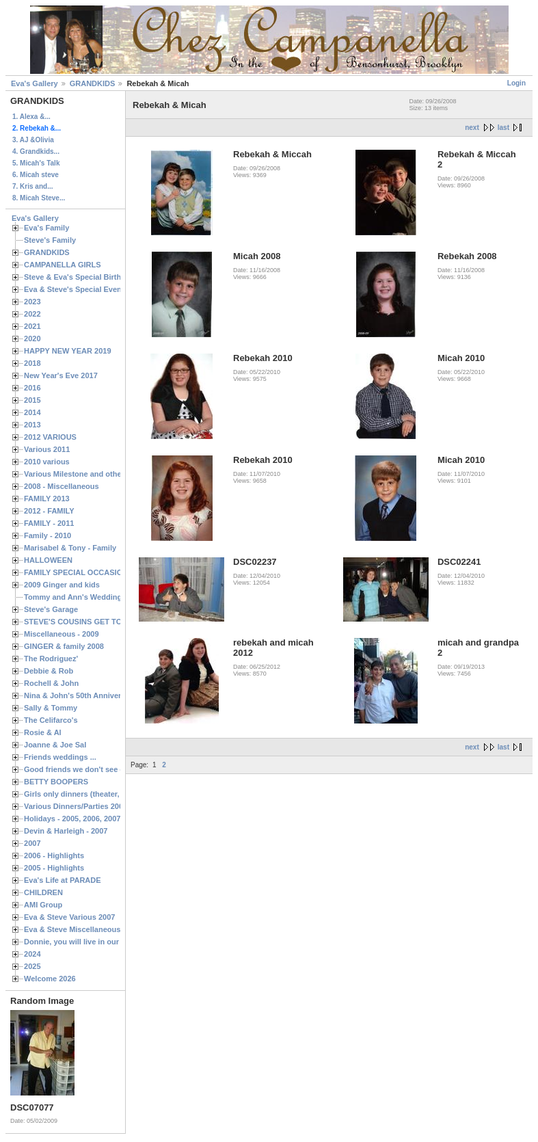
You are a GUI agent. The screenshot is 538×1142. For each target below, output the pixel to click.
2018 (32, 363)
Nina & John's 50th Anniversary (80, 695)
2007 (32, 843)
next (472, 127)
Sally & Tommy (50, 708)
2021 (32, 326)
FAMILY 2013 (47, 498)
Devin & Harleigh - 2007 (65, 831)
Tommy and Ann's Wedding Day (80, 597)
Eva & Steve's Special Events (76, 289)
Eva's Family (46, 228)
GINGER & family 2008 (64, 646)
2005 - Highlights (54, 868)
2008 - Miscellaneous (61, 486)
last (503, 127)
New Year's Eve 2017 (61, 375)
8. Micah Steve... (38, 198)
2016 (32, 388)
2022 (32, 314)
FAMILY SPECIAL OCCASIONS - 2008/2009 (99, 572)
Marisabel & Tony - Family (70, 548)
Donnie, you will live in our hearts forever (97, 942)
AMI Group (43, 905)
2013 (32, 425)
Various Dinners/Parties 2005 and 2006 (92, 806)
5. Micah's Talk (35, 163)
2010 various (47, 461)
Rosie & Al (43, 732)
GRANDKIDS (93, 83)
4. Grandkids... (35, 151)
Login (516, 83)
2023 (32, 301)
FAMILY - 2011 (49, 523)
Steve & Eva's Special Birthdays (81, 277)
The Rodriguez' (51, 658)
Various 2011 (47, 449)
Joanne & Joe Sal (55, 745)
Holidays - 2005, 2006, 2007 (72, 818)
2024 (32, 954)
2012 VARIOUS (50, 437)
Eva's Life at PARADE (62, 880)
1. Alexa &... (31, 116)
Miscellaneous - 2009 (61, 634)
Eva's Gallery (34, 83)
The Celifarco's (51, 720)
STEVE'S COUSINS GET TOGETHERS (91, 622)
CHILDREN (43, 892)
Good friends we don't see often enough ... (100, 769)
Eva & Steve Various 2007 (70, 917)
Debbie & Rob (48, 671)
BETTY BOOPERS (56, 782)
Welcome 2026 (50, 978)
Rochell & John (51, 683)
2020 (32, 338)
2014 (32, 412)
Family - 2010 (47, 535)
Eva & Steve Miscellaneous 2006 (81, 929)
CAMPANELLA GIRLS (62, 265)
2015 (32, 400)
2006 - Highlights (54, 855)
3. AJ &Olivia (33, 140)
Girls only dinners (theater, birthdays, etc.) (99, 794)
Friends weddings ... (60, 757)
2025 (32, 966)
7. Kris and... (32, 186)
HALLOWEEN (48, 560)
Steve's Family (50, 240)
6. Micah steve (35, 174)
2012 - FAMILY (49, 511)
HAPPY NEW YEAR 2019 (67, 351)
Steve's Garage (51, 609)
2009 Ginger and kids (62, 585)
